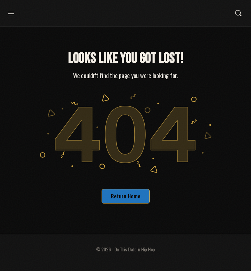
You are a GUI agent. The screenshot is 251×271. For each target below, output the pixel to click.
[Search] (238, 13)
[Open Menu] (11, 12)
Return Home (125, 196)
